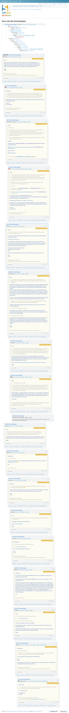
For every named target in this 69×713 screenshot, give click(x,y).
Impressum (20, 711)
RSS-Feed (31, 9)
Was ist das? (41, 699)
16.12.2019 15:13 (14, 452)
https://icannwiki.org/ (18, 523)
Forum (15, 1)
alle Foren (9, 81)
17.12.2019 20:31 (30, 681)
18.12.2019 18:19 (17, 417)
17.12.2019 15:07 (23, 644)
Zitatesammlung (31, 6)
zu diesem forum (43, 644)
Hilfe (41, 6)
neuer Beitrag (15, 6)
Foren (25, 6)
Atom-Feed (27, 9)
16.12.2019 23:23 (19, 538)
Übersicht (21, 6)
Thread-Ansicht (21, 9)
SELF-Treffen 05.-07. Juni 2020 (23, 156)
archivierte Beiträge (38, 9)
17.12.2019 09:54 (17, 377)
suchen (37, 6)
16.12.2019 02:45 (10, 56)
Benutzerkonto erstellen (27, 81)
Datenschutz (25, 711)
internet (19, 56)
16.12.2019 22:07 (18, 512)
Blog (20, 1)
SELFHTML (4, 1)
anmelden (20, 81)
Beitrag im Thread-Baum (36, 81)
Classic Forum (36, 711)
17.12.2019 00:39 (21, 569)
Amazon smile (35, 699)
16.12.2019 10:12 (14, 226)
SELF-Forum (5, 54)
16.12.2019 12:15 (18, 342)
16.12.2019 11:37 (18, 273)
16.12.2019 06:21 (16, 169)
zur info (30, 377)
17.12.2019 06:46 (22, 610)
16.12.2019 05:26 (12, 87)
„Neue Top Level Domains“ (43, 579)
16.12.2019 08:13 (12, 426)
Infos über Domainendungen (15, 55)
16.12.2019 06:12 (19, 121)
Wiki (10, 1)
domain (15, 56)
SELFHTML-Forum (15, 9)
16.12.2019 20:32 (16, 480)
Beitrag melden (6, 78)
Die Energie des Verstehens (12, 711)
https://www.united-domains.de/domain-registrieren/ (20, 147)
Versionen (22, 169)
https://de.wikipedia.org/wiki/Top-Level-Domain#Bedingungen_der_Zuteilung (30, 362)
